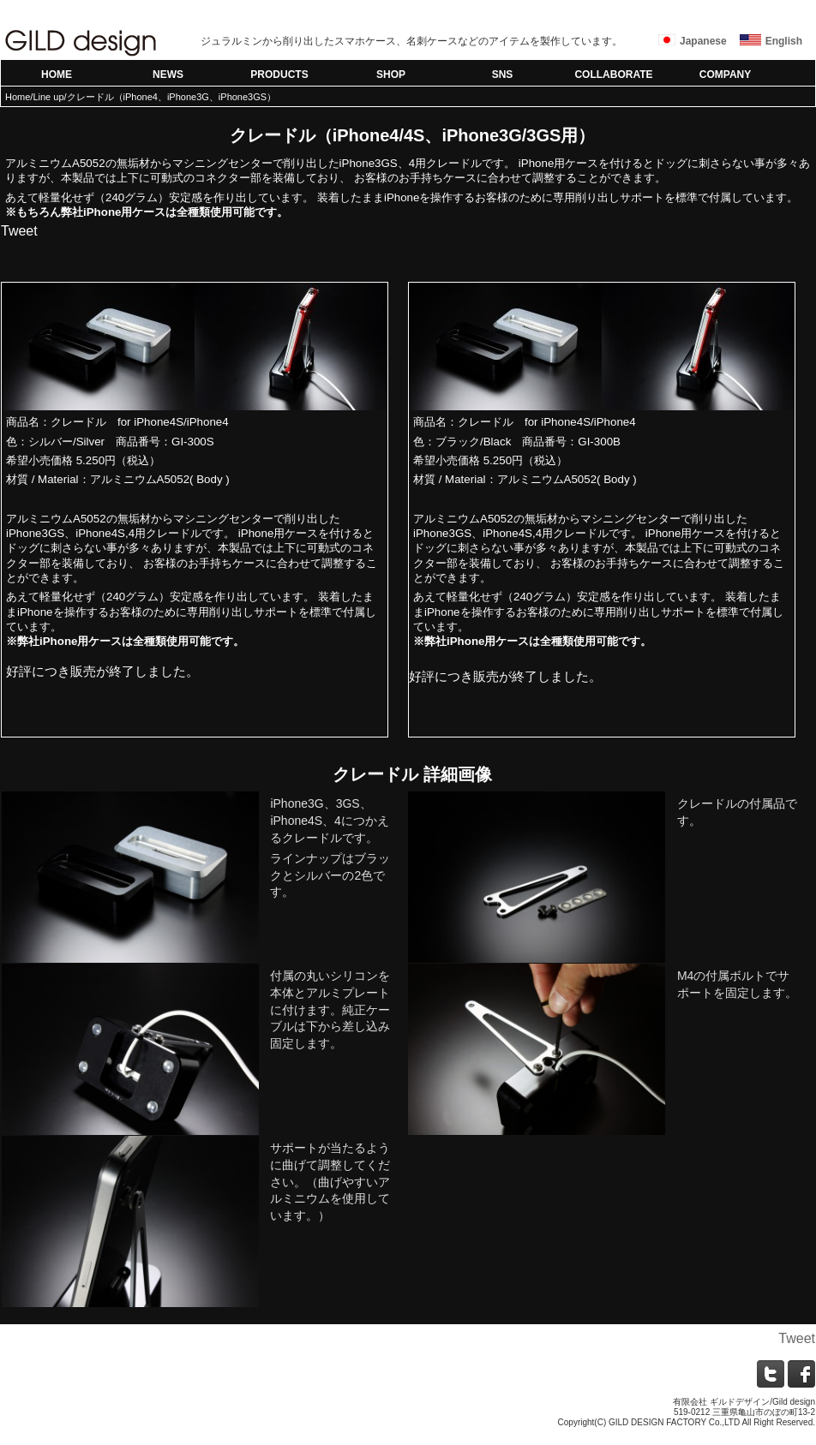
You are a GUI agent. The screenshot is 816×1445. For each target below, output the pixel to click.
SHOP (390, 75)
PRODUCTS (279, 75)
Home (17, 97)
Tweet (19, 231)
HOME (56, 75)
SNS (502, 75)
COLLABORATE (613, 75)
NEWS (168, 75)
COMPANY (725, 75)
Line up (48, 97)
